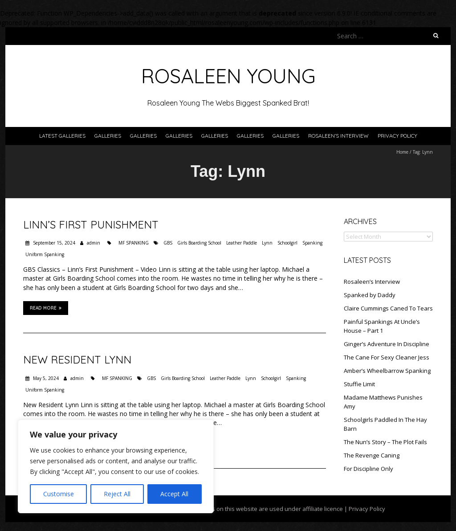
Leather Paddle (241, 243)
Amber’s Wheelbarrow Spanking (387, 371)
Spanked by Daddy (369, 295)
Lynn (267, 243)
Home (402, 152)
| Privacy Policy (364, 509)
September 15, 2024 (53, 243)
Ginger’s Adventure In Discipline (386, 344)
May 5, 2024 (45, 378)
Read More (45, 307)
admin (93, 243)
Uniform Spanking (44, 254)
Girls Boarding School (199, 243)
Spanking (312, 243)
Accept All (174, 494)
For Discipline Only (368, 469)
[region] (116, 466)
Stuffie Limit (359, 384)
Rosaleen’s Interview (338, 135)
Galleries (107, 135)
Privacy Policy (397, 135)
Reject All (117, 494)
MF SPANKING (133, 243)
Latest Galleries (62, 135)
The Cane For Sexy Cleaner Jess (386, 357)
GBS (167, 243)
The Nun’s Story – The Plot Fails (385, 442)
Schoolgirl (287, 243)
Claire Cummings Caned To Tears (388, 308)
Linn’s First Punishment (91, 224)
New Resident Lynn (77, 359)
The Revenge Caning (371, 455)
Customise (58, 494)
